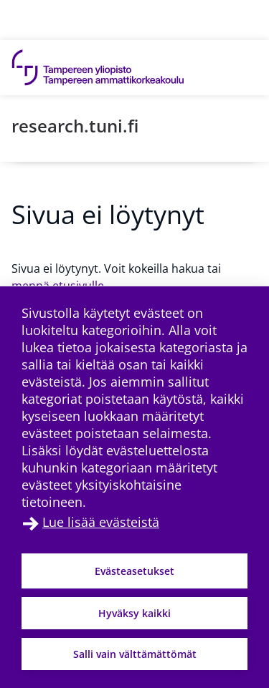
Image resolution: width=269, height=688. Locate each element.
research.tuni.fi (74, 125)
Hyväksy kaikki (134, 613)
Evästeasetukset (134, 571)
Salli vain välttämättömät (135, 654)
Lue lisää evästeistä (100, 521)
